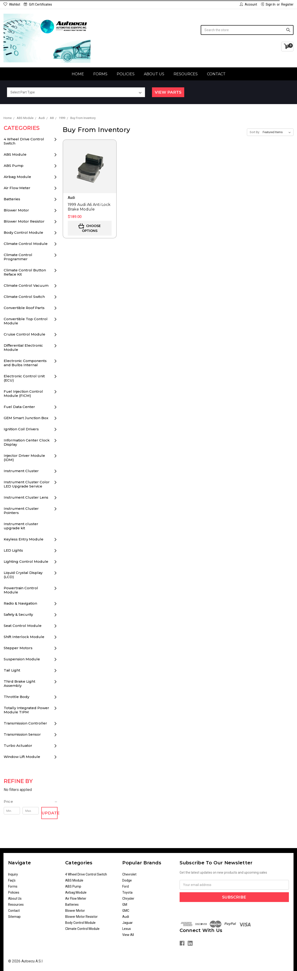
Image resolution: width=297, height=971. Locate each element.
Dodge (127, 880)
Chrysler (128, 898)
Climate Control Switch (24, 296)
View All (128, 935)
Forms (100, 74)
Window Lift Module (22, 756)
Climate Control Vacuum (26, 285)
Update (50, 813)
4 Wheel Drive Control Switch (24, 141)
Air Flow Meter (17, 188)
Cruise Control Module (24, 334)
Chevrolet (129, 874)
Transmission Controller (25, 723)
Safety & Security (18, 614)
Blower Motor (16, 210)
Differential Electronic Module (23, 347)
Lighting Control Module (26, 561)
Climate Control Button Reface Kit (25, 272)
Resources (186, 74)
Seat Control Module (23, 625)
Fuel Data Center (19, 407)
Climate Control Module (26, 243)
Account (248, 4)
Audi (125, 916)
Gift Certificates (38, 4)
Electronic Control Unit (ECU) (24, 378)
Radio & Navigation (20, 603)
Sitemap (14, 916)
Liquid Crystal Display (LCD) (23, 574)
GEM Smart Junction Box (26, 418)
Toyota (127, 892)
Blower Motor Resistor (24, 221)
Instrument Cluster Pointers (21, 510)
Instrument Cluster (21, 471)
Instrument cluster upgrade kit (21, 526)
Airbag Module (17, 176)
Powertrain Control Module (21, 590)
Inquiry (13, 874)
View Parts (168, 92)
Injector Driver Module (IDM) (24, 457)
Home (78, 74)
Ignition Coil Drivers (21, 429)
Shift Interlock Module (24, 637)
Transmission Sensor (22, 734)
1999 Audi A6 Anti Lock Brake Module (89, 206)
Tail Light (12, 670)
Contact (216, 74)
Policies (126, 74)
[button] (31, 801)
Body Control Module (23, 232)
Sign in (268, 4)
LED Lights (13, 550)
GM (124, 904)
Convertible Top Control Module (26, 321)
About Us (154, 74)
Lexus (126, 929)
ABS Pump (13, 165)
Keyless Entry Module (23, 539)
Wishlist (11, 4)
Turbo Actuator (18, 745)
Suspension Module (22, 659)
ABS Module (15, 154)
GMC (125, 910)
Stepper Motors (18, 648)
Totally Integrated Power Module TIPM (26, 710)
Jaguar (127, 923)
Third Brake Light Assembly (19, 683)
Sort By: (255, 132)
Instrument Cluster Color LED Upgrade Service (27, 484)
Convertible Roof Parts (24, 308)
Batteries (12, 199)
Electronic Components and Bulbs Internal (25, 363)
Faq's (12, 880)
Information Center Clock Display (27, 442)
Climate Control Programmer (18, 257)
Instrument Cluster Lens (26, 497)
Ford (125, 886)
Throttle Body (16, 697)
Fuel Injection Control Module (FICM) (23, 393)
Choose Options (89, 228)
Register (287, 4)
